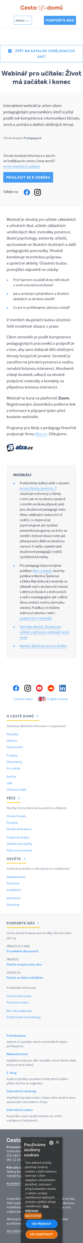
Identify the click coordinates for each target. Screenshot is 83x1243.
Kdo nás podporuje (19, 1011)
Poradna (12, 822)
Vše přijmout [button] (41, 1224)
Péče (14, 798)
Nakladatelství (16, 877)
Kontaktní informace (20, 1183)
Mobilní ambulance (19, 829)
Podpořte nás (60, 20)
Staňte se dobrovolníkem (25, 977)
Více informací (16, 1231)
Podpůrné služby (18, 837)
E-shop (12, 1073)
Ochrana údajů (16, 789)
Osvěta (16, 858)
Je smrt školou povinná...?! (38, 488)
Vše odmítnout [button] (41, 1234)
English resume (57, 699)
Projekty (12, 755)
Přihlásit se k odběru (28, 177)
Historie (12, 741)
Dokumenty (14, 762)
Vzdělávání (14, 890)
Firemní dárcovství (19, 996)
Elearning (13, 904)
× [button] (57, 1142)
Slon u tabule (42, 570)
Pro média (13, 768)
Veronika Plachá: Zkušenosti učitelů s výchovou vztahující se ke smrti (44, 631)
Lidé (9, 783)
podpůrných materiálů (36, 618)
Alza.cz (41, 433)
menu (20, 20)
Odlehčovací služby (19, 844)
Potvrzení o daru (18, 1002)
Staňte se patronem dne (24, 964)
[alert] (41, 1190)
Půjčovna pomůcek (19, 850)
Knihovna (13, 883)
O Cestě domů (23, 716)
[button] (41, 1216)
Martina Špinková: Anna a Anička (43, 646)
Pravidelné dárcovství (22, 951)
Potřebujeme (16, 1035)
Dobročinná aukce (20, 1110)
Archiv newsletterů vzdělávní (21, 166)
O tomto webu (23, 699)
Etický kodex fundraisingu (24, 1017)
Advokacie (14, 898)
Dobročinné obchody (21, 1091)
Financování (15, 747)
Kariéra (11, 776)
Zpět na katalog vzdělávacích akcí (45, 54)
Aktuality (12, 734)
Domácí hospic (16, 816)
